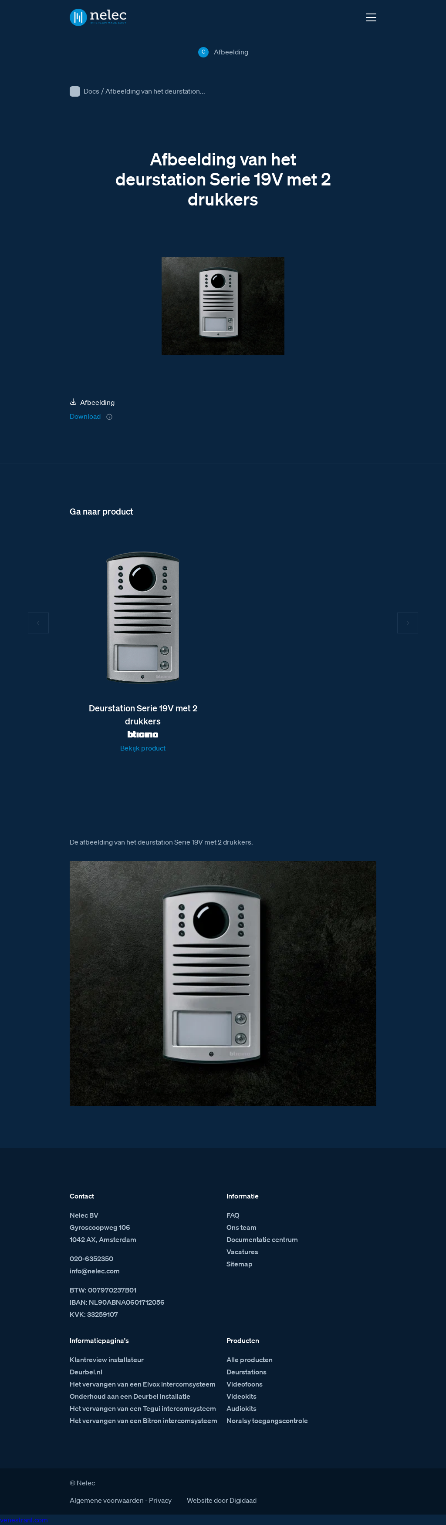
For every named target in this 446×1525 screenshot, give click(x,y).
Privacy (160, 1500)
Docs (91, 91)
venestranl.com (24, 1519)
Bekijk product (143, 748)
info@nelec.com (95, 1270)
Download (85, 416)
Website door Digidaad (222, 1500)
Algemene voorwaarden (107, 1500)
